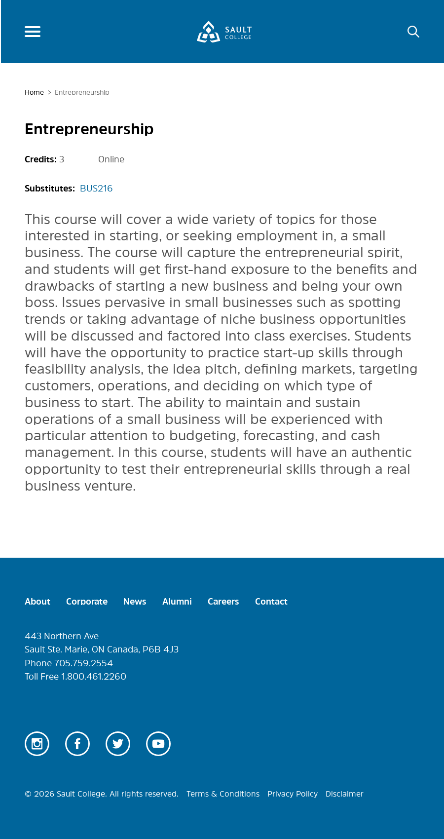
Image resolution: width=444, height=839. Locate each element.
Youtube (158, 743)
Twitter (118, 743)
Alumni (177, 601)
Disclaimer (345, 794)
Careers (223, 601)
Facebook (77, 743)
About (37, 601)
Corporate (87, 601)
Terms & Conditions (222, 794)
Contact (271, 601)
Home (34, 92)
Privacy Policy (292, 794)
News (135, 601)
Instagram (37, 743)
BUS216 (96, 188)
